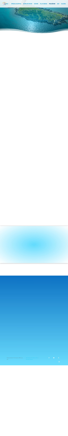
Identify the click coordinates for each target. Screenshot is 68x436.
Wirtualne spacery (29, 359)
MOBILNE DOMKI (27, 4)
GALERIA (63, 4)
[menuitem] (6, 5)
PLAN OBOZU (43, 4)
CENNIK (36, 4)
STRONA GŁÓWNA (16, 4)
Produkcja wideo (34, 357)
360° (58, 4)
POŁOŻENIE (52, 4)
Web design (28, 357)
